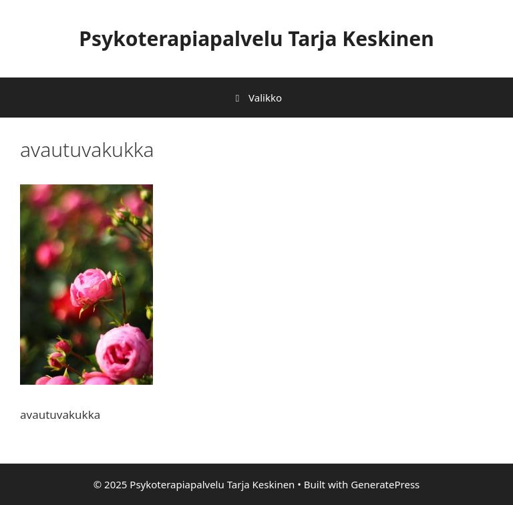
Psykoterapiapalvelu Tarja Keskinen (256, 38)
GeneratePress (385, 484)
